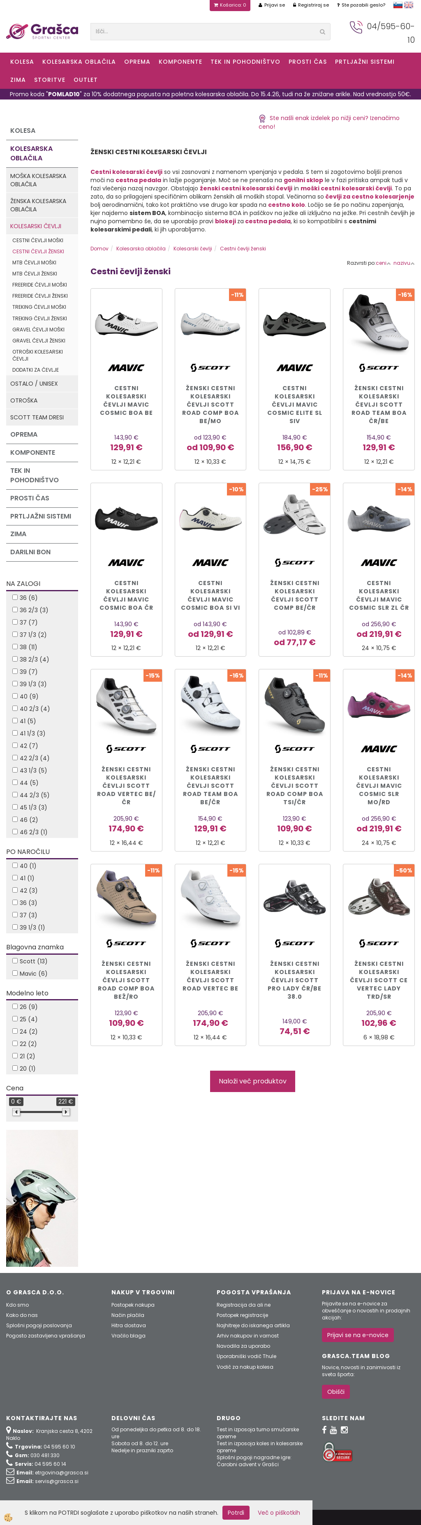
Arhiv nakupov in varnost (248, 1335)
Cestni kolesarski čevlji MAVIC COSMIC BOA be (126, 400)
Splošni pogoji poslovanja (39, 1325)
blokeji (226, 221)
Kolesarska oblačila (79, 62)
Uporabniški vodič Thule (246, 1356)
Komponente (180, 62)
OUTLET (86, 80)
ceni (383, 262)
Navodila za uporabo (243, 1345)
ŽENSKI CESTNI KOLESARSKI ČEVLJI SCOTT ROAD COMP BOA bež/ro (126, 980)
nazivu (404, 262)
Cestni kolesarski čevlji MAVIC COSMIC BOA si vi (210, 595)
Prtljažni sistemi (365, 62)
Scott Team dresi (37, 417)
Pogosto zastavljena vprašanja (45, 1335)
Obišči (336, 1392)
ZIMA (18, 80)
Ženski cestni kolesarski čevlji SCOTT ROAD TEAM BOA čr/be (379, 404)
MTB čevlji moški (34, 262)
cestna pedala (268, 221)
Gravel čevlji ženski (38, 340)
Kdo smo (17, 1304)
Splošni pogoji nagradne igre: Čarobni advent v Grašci (254, 1461)
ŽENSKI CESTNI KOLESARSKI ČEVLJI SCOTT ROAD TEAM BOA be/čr (210, 785)
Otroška (23, 400)
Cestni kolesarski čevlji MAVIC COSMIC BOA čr (126, 595)
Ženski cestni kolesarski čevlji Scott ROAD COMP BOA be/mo (210, 404)
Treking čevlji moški (39, 306)
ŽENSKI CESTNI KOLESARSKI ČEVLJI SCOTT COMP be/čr (294, 595)
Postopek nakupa (133, 1304)
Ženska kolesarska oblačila (38, 205)
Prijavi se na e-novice (358, 1335)
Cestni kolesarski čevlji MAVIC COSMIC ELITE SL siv (294, 404)
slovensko (397, 5)
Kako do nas (22, 1315)
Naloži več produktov (253, 1081)
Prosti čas (308, 62)
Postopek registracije (242, 1315)
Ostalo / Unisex (34, 384)
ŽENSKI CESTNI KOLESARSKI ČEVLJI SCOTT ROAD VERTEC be (210, 976)
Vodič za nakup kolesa (245, 1366)
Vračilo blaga (128, 1335)
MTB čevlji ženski (34, 273)
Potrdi (236, 1513)
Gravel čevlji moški (38, 329)
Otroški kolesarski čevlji (37, 355)
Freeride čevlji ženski (40, 295)
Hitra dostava (128, 1325)
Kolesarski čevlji (35, 226)
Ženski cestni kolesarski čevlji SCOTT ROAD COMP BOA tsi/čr (294, 785)
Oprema (137, 62)
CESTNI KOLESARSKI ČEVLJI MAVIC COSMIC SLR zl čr (379, 595)
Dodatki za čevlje (35, 369)
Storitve (49, 80)
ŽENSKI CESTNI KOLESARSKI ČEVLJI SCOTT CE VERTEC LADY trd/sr (379, 980)
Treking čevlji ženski (39, 318)
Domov (99, 248)
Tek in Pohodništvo (245, 62)
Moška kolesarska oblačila (38, 180)
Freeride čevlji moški (39, 284)
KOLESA (22, 62)
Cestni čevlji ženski (38, 251)
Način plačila (127, 1315)
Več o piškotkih (279, 1513)
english (408, 5)
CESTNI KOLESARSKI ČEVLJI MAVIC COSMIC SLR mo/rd (379, 785)
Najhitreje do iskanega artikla (253, 1325)
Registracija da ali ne (244, 1304)
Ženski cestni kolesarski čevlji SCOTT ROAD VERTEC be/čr (126, 785)
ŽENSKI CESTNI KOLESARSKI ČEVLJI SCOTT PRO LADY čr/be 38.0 (295, 980)
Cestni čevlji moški (37, 240)
